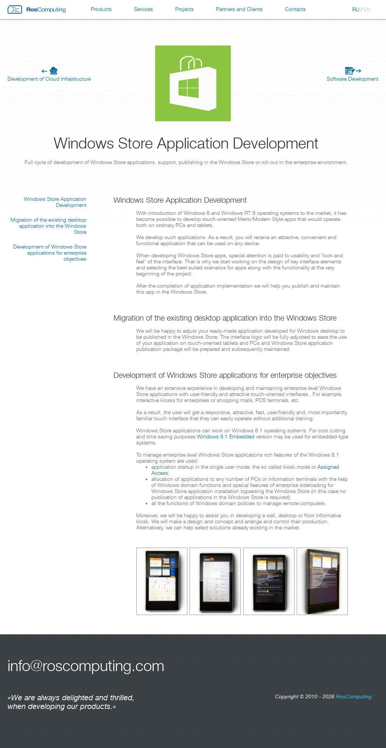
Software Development (352, 79)
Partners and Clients (239, 9)
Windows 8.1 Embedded (225, 436)
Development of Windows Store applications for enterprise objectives (49, 253)
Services (143, 9)
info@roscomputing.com (86, 665)
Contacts (295, 9)
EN (367, 9)
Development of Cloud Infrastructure (49, 79)
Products (101, 9)
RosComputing (37, 9)
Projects (184, 9)
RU (356, 9)
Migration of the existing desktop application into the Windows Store (48, 226)
